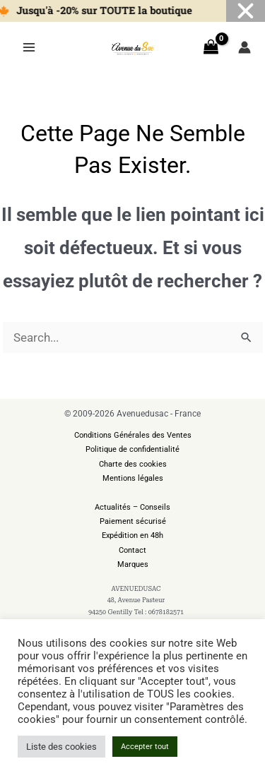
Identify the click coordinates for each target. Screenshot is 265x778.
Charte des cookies (133, 464)
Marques (132, 564)
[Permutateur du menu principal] (29, 47)
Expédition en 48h (132, 535)
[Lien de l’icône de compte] (244, 47)
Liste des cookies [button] (61, 746)
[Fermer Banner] (245, 11)
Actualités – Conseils (132, 507)
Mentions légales (132, 478)
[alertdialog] (132, 11)
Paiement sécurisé (133, 521)
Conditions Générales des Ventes (133, 435)
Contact (132, 550)
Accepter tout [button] (145, 746)
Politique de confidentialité (132, 449)
